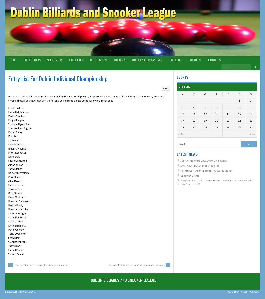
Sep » (252, 134)
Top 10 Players (98, 60)
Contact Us (214, 60)
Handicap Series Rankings (147, 60)
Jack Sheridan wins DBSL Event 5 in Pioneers (203, 160)
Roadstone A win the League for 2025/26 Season (206, 170)
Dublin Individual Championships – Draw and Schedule (139, 264)
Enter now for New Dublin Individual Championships (38, 264)
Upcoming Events (189, 175)
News (166, 88)
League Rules (176, 60)
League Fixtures (32, 60)
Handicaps (119, 60)
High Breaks (76, 60)
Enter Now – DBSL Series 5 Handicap (199, 165)
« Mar (181, 134)
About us (195, 60)
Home (13, 60)
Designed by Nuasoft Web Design (243, 292)
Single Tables (54, 60)
